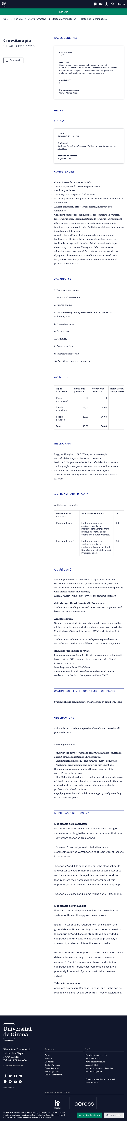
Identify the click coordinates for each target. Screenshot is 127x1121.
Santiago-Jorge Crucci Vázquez (72, 146)
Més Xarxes (8, 1088)
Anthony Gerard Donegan (99, 146)
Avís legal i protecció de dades (99, 1068)
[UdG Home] (4, 4)
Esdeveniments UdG (54, 1075)
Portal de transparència (96, 1055)
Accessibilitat (91, 1065)
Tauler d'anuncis (52, 1065)
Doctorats (49, 1062)
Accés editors (91, 1083)
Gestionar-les (113, 1115)
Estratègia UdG (52, 1072)
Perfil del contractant (95, 1062)
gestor (60, 1115)
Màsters (48, 1058)
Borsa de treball (52, 1068)
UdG (5, 19)
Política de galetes (93, 1072)
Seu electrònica (92, 1058)
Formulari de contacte (13, 1066)
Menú (121, 4)
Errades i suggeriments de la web (100, 1079)
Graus (47, 1055)
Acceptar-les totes (89, 1115)
